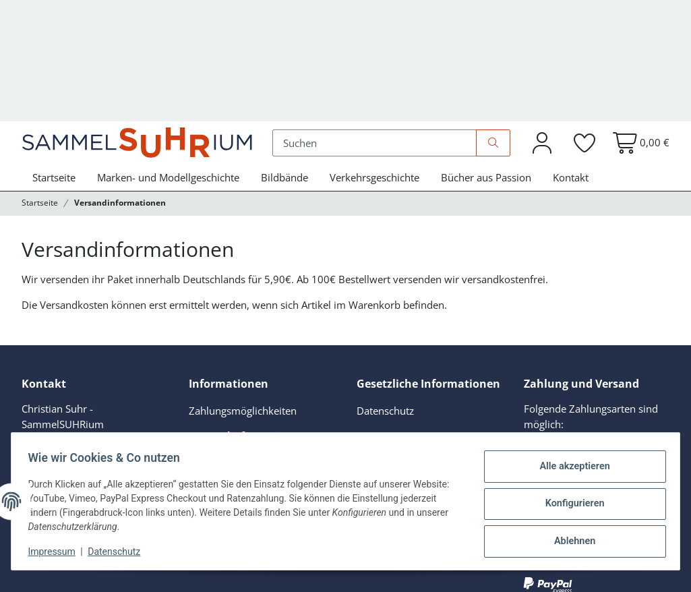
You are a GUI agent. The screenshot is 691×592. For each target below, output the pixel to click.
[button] (542, 48)
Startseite (54, 85)
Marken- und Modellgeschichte (168, 85)
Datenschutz (119, 551)
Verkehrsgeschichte (374, 85)
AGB (367, 343)
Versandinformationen (247, 343)
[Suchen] (382, 48)
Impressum (56, 551)
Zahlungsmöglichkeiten (243, 318)
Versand (59, 571)
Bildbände (284, 85)
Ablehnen (569, 538)
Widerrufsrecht (391, 392)
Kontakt (571, 85)
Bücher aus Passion (486, 85)
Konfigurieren (569, 503)
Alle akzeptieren (569, 468)
